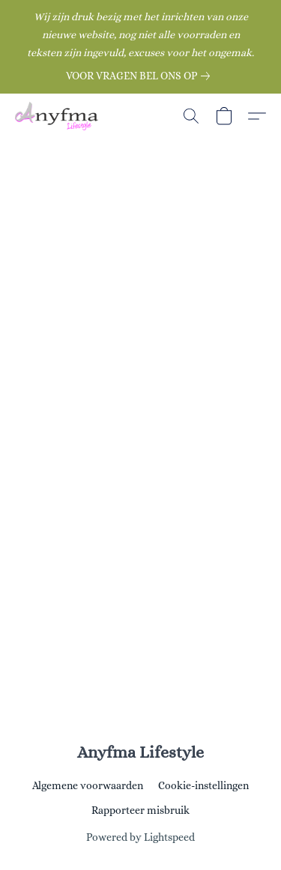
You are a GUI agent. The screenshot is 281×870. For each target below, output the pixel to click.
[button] (59, 116)
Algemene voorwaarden (87, 785)
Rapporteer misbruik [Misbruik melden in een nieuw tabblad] (140, 810)
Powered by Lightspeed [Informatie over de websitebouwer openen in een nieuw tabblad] (140, 837)
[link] (141, 76)
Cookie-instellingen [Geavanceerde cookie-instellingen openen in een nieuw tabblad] (203, 785)
